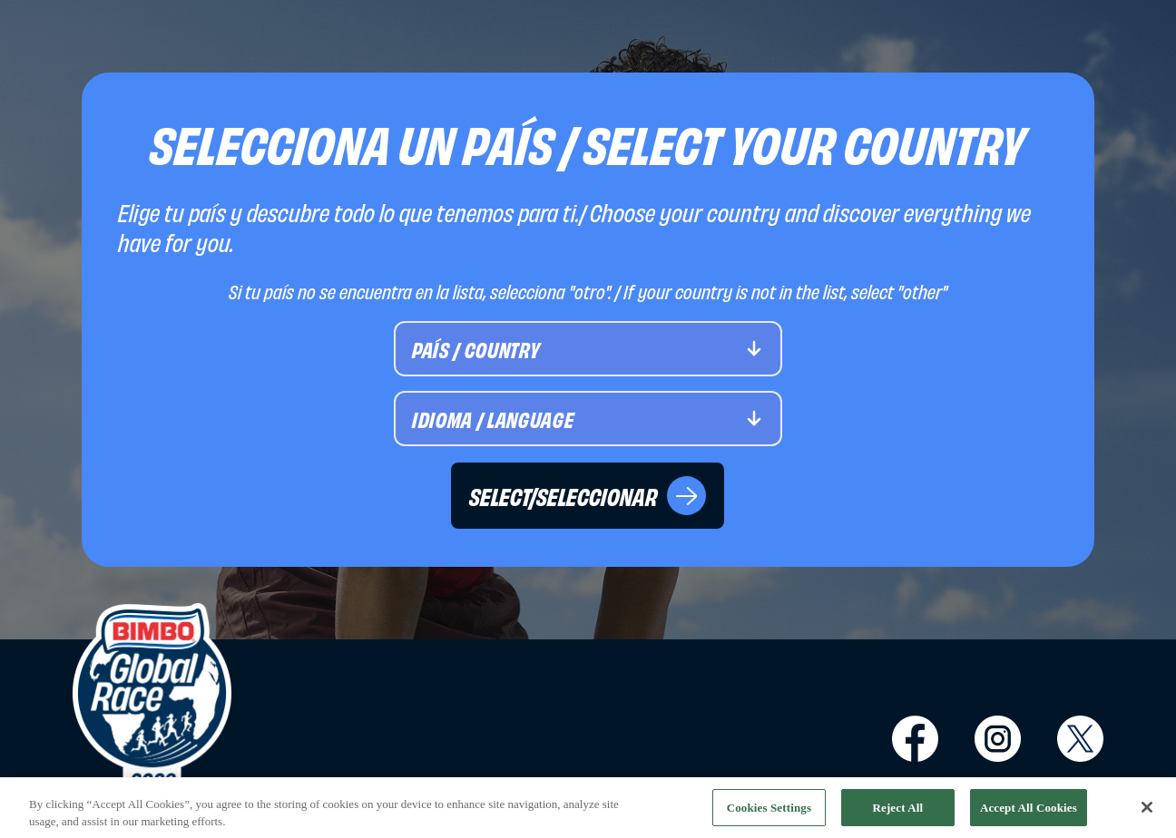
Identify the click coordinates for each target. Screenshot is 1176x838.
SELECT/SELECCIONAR (587, 495)
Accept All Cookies (1028, 811)
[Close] (1147, 811)
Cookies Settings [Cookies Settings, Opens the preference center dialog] (769, 811)
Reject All (897, 811)
